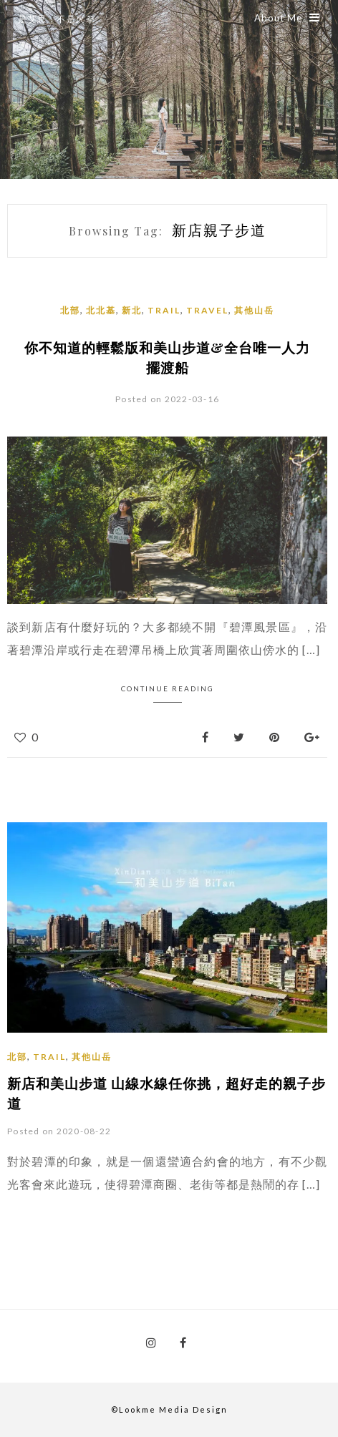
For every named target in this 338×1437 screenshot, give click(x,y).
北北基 (101, 310)
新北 (132, 310)
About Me (287, 18)
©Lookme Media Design (169, 1409)
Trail (164, 310)
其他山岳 (254, 310)
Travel (207, 310)
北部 (70, 310)
